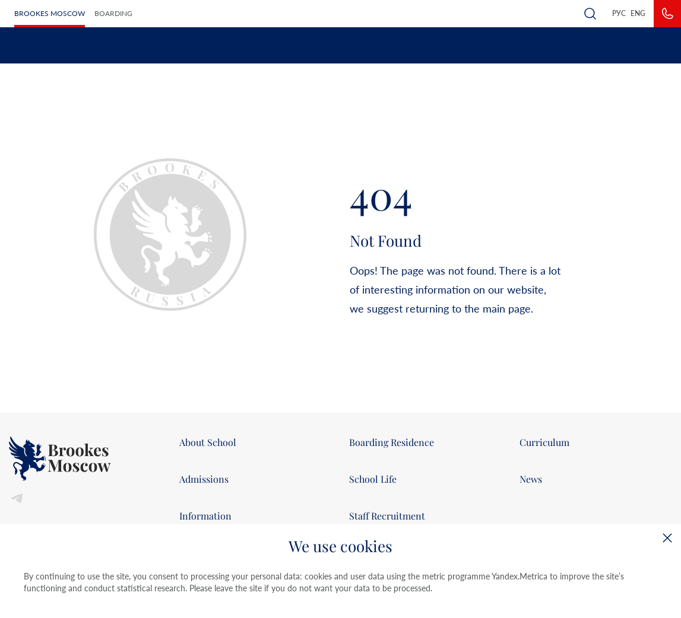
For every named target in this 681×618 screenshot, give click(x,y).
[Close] (667, 538)
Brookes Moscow (49, 13)
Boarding (113, 13)
